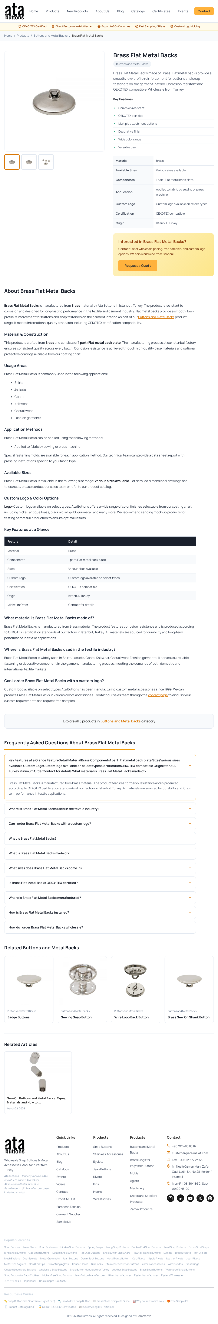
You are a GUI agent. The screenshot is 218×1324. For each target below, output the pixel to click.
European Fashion (68, 1207)
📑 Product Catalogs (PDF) (20, 1307)
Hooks (96, 1192)
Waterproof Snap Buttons (180, 1270)
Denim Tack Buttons (92, 1259)
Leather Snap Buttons (124, 1270)
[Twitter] (200, 1199)
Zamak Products (140, 1210)
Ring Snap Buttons (15, 1253)
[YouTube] (189, 1199)
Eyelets (97, 1162)
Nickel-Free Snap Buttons (57, 1276)
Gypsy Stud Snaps (199, 1248)
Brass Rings (192, 1264)
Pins (95, 1185)
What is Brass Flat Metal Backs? (32, 839)
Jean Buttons (101, 1170)
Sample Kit (63, 1222)
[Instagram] (169, 1199)
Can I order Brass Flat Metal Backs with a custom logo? (50, 824)
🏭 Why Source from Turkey (148, 1302)
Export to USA (65, 1200)
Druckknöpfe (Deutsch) (53, 1281)
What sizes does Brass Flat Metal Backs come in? (45, 868)
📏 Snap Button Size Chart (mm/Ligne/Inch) (29, 1302)
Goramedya (143, 1316)
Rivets (96, 1177)
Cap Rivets (138, 1259)
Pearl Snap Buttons (175, 1248)
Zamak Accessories (153, 1264)
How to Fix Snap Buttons (147, 1253)
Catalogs (138, 11)
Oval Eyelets (30, 1259)
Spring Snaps (95, 1248)
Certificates (161, 11)
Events (183, 11)
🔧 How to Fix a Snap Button (74, 1302)
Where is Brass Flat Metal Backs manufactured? (45, 898)
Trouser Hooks (80, 1264)
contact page (158, 695)
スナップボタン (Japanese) (20, 1281)
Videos (60, 1185)
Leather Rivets (174, 1259)
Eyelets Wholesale (172, 1276)
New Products (77, 11)
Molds (133, 1174)
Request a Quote (139, 265)
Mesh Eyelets (12, 1259)
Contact (204, 11)
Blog (120, 11)
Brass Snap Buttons (151, 1270)
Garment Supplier (68, 1215)
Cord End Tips (37, 1264)
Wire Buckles (101, 1200)
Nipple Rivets (155, 1259)
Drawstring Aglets (58, 1264)
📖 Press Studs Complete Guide (111, 1302)
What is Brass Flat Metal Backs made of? (39, 853)
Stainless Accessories (107, 1155)
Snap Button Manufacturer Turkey (89, 1270)
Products (52, 11)
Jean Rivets (193, 1259)
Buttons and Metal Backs (50, 35)
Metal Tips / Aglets (15, 1264)
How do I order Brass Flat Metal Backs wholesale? (46, 928)
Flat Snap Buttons (90, 1253)
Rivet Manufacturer (119, 1276)
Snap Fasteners (48, 1248)
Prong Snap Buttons (117, 1248)
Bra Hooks (97, 1264)
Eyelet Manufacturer (146, 1276)
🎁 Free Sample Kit (177, 1302)
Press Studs (29, 1248)
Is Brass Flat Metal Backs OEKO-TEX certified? (43, 883)
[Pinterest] (210, 1199)
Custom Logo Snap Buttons (20, 1270)
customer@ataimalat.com (188, 1154)
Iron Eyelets (200, 1253)
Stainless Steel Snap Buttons (122, 1264)
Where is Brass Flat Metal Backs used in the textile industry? (54, 809)
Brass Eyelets (183, 1253)
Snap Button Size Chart (116, 1253)
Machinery (136, 1189)
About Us (102, 11)
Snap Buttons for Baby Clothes (21, 1276)
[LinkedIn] (179, 1199)
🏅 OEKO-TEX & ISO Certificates (57, 1307)
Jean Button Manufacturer (90, 1276)
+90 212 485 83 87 (182, 1147)
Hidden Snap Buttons (72, 1248)
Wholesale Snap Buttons (53, 1270)
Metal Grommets (50, 1259)
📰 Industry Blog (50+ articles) (96, 1307)
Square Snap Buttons (64, 1253)
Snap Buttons (101, 1147)
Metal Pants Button (118, 1259)
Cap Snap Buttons (39, 1253)
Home (33, 11)
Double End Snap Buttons (146, 1248)
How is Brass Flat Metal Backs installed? (39, 913)
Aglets (133, 1181)
